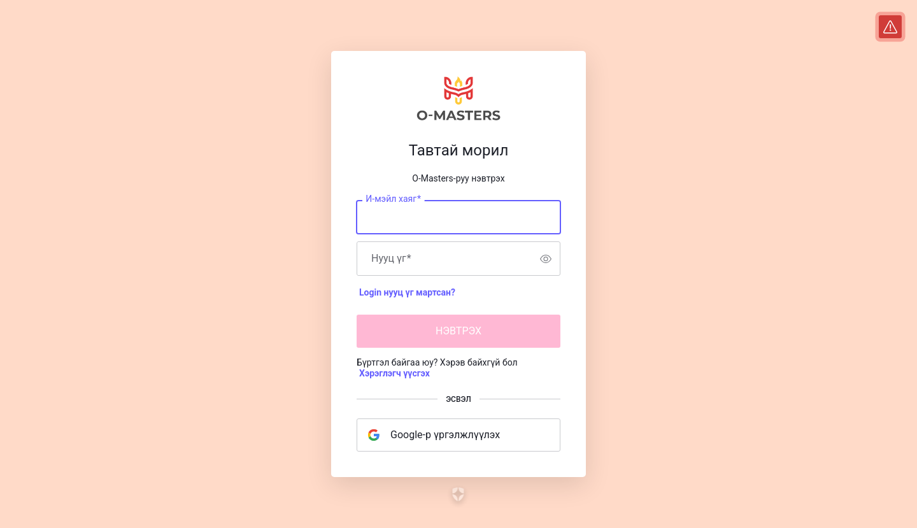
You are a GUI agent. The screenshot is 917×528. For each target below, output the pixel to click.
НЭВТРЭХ (458, 331)
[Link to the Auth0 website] (459, 494)
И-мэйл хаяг (393, 199)
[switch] (546, 258)
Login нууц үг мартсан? (407, 292)
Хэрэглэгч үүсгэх (394, 373)
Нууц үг (391, 258)
